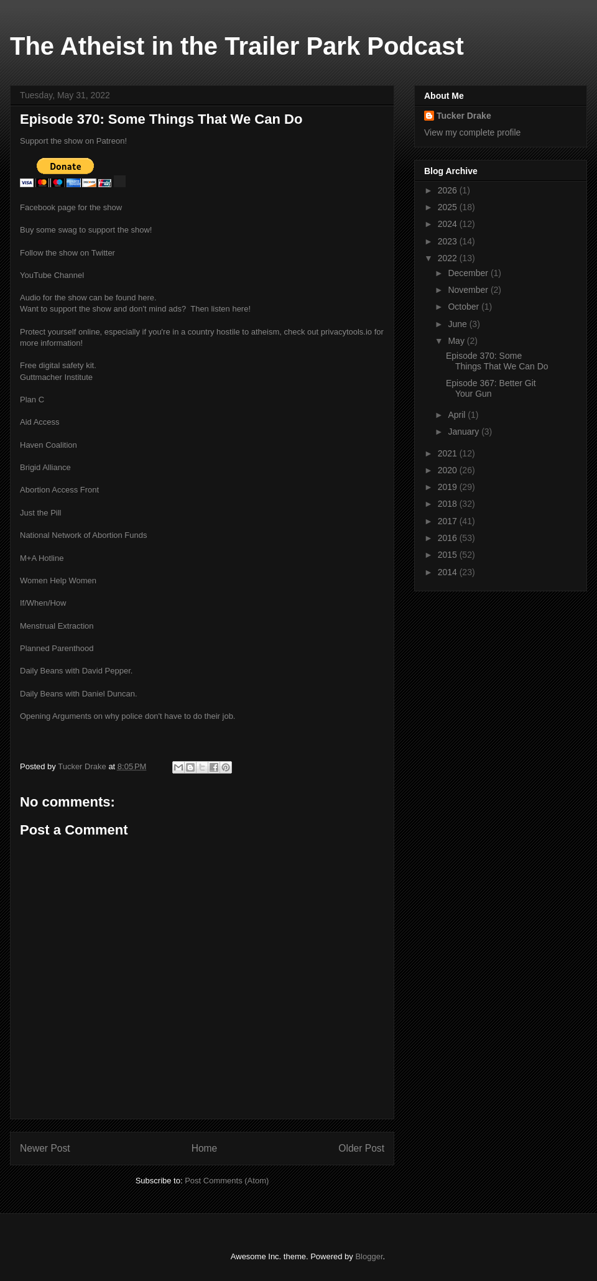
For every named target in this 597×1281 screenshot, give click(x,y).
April (458, 415)
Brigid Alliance (45, 467)
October (464, 307)
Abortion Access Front (59, 489)
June (458, 324)
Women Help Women (58, 580)
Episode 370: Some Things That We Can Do (497, 361)
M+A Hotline (41, 558)
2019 (449, 487)
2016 (449, 538)
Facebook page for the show (71, 207)
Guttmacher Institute (56, 377)
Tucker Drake (464, 116)
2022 (449, 258)
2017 (449, 521)
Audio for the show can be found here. (88, 297)
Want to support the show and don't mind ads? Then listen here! (135, 308)
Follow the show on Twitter (67, 252)
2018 (449, 504)
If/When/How (43, 603)
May (457, 341)
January (464, 432)
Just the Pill (40, 512)
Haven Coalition (48, 445)
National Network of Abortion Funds (83, 535)
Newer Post (45, 1148)
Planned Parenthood (57, 648)
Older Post (361, 1148)
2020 (449, 470)
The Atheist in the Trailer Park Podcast (237, 46)
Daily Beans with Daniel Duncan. (78, 693)
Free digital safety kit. (58, 365)
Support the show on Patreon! (73, 141)
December (469, 273)
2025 (449, 207)
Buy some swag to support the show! (86, 229)
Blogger (368, 1256)
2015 (449, 555)
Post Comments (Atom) (227, 1180)
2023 (449, 241)
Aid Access (40, 422)
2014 (449, 572)
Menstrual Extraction (57, 626)
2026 (449, 190)
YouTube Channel (52, 275)
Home (205, 1148)
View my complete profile (472, 132)
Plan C (32, 399)
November (469, 290)
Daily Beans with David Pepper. (76, 670)
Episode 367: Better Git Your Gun (491, 388)
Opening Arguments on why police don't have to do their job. (127, 716)
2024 (449, 224)
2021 (449, 453)
